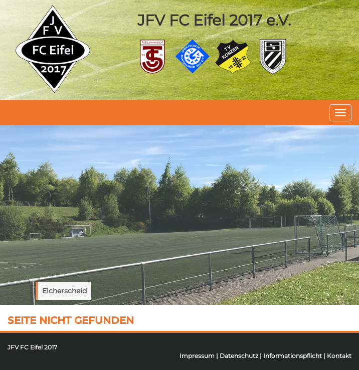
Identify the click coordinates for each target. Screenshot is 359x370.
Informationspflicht (292, 355)
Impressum (197, 355)
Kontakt (339, 355)
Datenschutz (239, 355)
